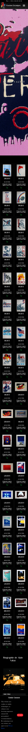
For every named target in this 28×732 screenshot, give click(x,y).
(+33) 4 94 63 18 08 (16, 1)
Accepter (20, 715)
